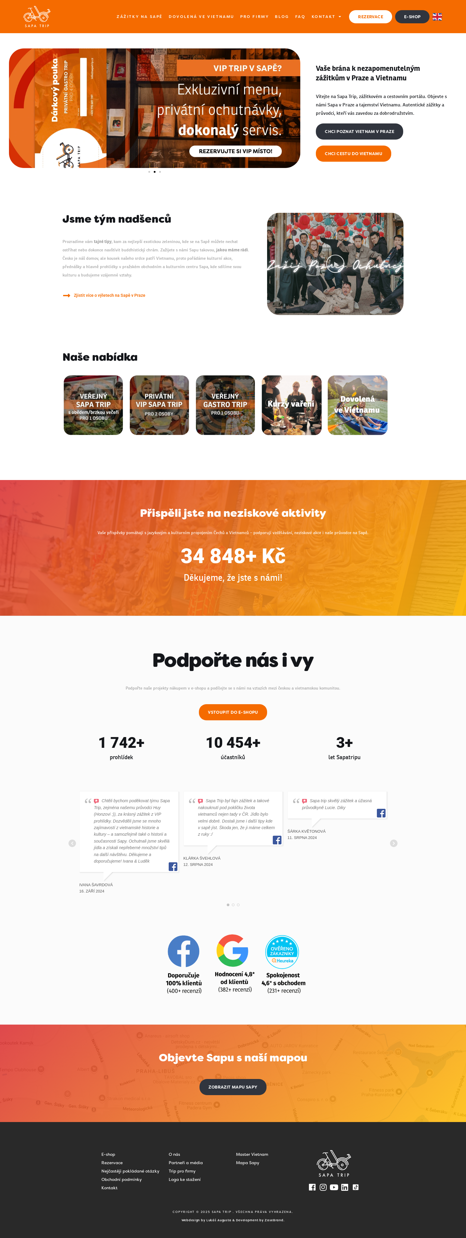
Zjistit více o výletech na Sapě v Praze (109, 295)
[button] (149, 172)
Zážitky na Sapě (140, 16)
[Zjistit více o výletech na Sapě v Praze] (67, 295)
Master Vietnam (252, 1154)
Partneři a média (186, 1162)
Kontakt (327, 17)
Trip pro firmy (182, 1171)
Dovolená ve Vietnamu (201, 16)
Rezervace (112, 1162)
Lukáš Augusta (218, 1220)
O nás (174, 1154)
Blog (282, 16)
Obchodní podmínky (121, 1179)
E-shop (108, 1154)
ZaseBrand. (274, 1220)
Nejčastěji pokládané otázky (130, 1171)
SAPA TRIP (222, 1212)
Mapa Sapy (247, 1162)
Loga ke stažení (185, 1179)
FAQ (300, 16)
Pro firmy (254, 16)
